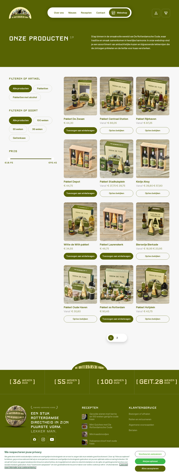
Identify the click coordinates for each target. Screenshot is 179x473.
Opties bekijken (116, 130)
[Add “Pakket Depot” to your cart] (80, 193)
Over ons (59, 13)
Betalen (133, 430)
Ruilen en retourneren (140, 419)
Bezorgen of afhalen (139, 414)
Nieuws (72, 13)
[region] (89, 460)
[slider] (9, 159)
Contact (100, 13)
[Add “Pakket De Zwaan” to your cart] (80, 130)
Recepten (86, 13)
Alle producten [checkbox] (21, 88)
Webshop (122, 13)
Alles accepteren (150, 469)
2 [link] (117, 337)
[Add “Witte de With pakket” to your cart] (80, 256)
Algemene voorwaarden (141, 425)
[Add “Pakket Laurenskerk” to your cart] (116, 256)
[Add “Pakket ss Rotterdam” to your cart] (116, 318)
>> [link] (122, 337)
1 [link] (111, 337)
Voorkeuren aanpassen (150, 454)
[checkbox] (42, 88)
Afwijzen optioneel (150, 461)
